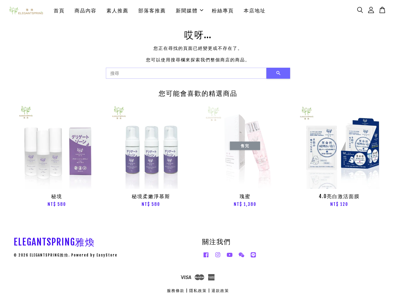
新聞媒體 (189, 11)
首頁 (59, 11)
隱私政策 (198, 291)
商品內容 (86, 11)
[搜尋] (186, 74)
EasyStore (107, 256)
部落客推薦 (152, 11)
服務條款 (176, 291)
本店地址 (255, 11)
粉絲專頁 (223, 11)
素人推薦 (117, 11)
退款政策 (220, 291)
